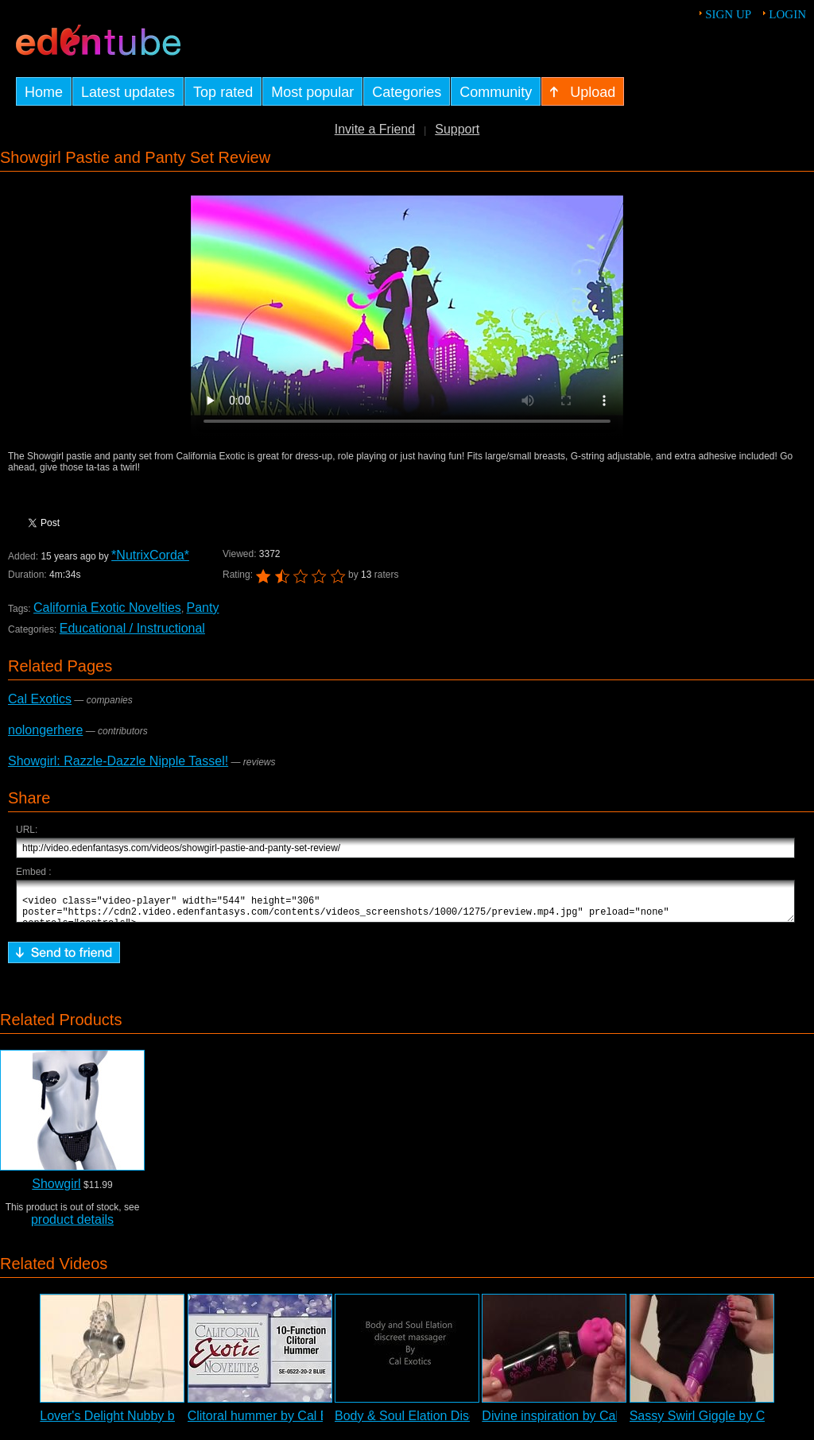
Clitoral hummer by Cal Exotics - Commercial (314, 1423)
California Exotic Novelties (107, 607)
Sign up (728, 14)
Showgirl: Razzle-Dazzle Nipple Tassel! (118, 761)
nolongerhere (45, 730)
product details (72, 1226)
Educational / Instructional (132, 628)
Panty (203, 607)
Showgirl (56, 1191)
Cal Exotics (40, 699)
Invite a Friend (375, 129)
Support (457, 129)
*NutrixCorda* (150, 555)
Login (787, 14)
